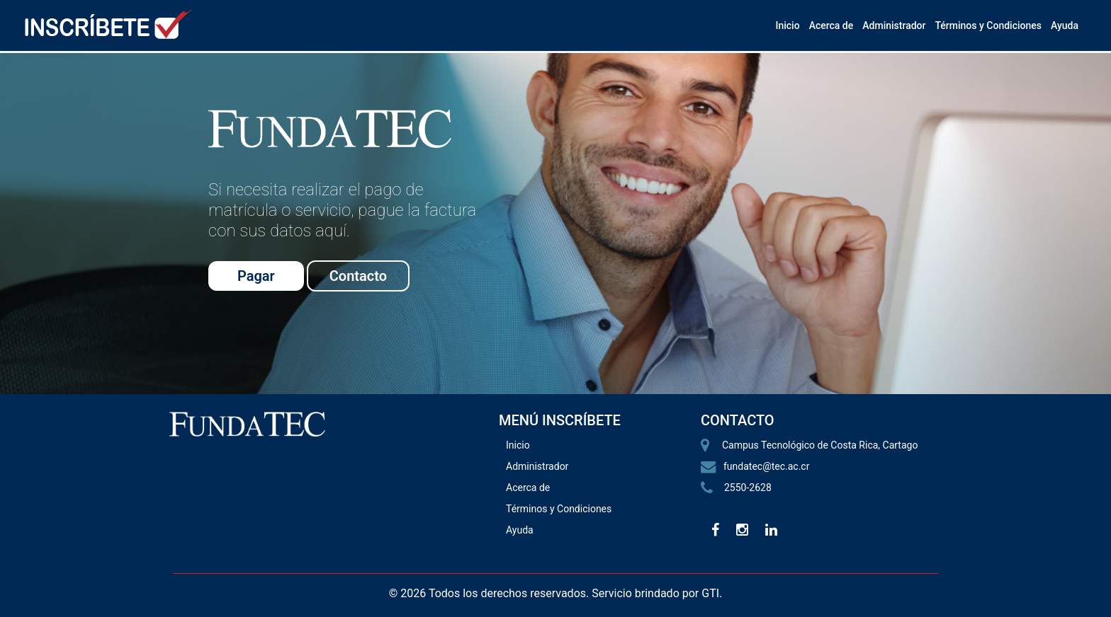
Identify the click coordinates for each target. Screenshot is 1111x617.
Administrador (893, 25)
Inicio (787, 25)
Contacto (358, 275)
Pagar (256, 275)
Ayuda (1064, 25)
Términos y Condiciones (988, 25)
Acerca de (831, 25)
